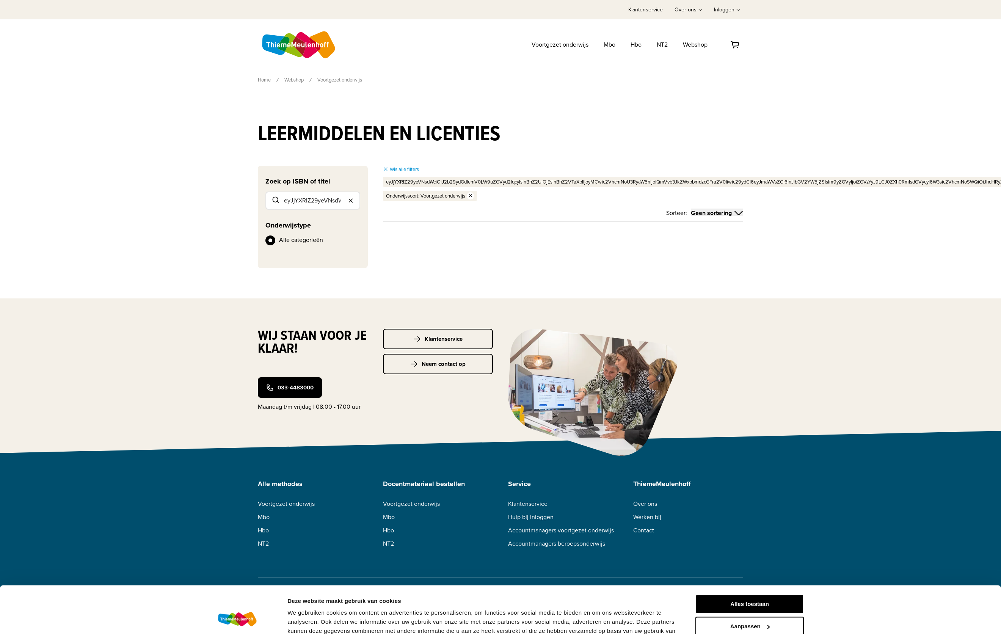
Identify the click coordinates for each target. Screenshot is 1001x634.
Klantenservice (645, 10)
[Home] (299, 45)
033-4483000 (290, 387)
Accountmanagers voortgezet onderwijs (561, 530)
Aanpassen (750, 584)
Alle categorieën (301, 239)
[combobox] (312, 200)
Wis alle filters (401, 169)
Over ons (645, 504)
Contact (643, 530)
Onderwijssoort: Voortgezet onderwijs (430, 195)
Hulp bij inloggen (531, 517)
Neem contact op (438, 364)
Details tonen (305, 619)
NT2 (662, 44)
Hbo (636, 44)
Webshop (695, 44)
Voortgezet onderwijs (560, 44)
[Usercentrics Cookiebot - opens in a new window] (237, 619)
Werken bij (647, 517)
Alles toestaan (749, 562)
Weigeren (749, 606)
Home (264, 79)
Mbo (609, 44)
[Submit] (275, 200)
